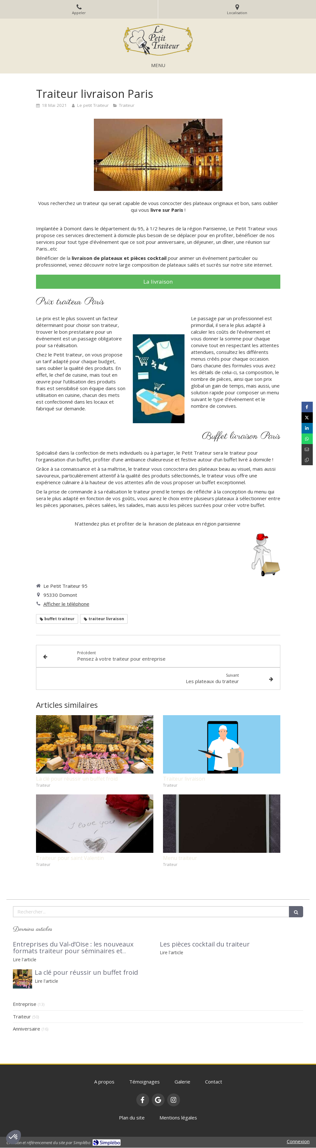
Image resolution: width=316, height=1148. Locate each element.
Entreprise (24, 1004)
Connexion (298, 1141)
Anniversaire (26, 1028)
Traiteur (22, 1016)
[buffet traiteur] (22, 979)
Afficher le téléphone (66, 604)
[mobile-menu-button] (158, 65)
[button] (13, 1137)
